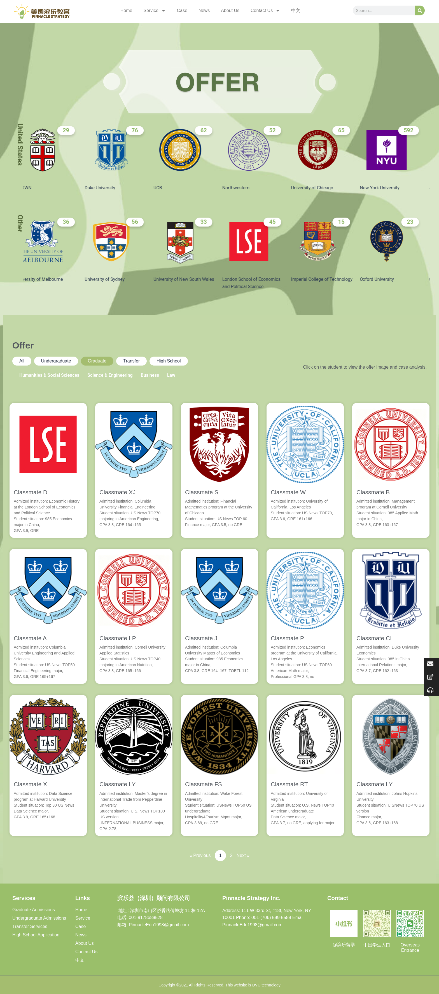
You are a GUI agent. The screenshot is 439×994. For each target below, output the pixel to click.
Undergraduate (56, 361)
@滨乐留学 (344, 944)
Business (150, 375)
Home (126, 10)
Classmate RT (289, 784)
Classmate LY (117, 784)
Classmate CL (374, 638)
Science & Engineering (109, 375)
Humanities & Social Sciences (49, 375)
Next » (243, 855)
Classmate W (288, 492)
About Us (230, 10)
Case (182, 10)
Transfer (131, 361)
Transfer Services (29, 926)
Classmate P (287, 638)
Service (154, 11)
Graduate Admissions (33, 909)
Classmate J (201, 638)
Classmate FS (203, 784)
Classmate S (201, 492)
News (204, 10)
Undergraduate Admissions (39, 918)
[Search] (420, 10)
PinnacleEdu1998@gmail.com (252, 924)
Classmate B (373, 492)
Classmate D (30, 492)
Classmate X (30, 784)
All (21, 361)
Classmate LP (117, 638)
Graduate (97, 361)
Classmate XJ (117, 492)
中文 (295, 10)
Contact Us (265, 11)
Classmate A (30, 638)
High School (169, 361)
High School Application (35, 934)
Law (171, 375)
